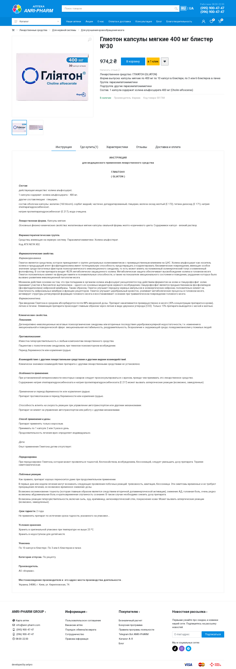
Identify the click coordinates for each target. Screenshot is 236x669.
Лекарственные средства (33, 30)
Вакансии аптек (74, 625)
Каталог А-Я (126, 638)
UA (191, 8)
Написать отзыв (110, 70)
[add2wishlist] (164, 61)
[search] (176, 8)
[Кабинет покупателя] (203, 21)
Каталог (36, 21)
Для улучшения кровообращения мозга (102, 30)
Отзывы (141, 147)
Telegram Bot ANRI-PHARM (133, 634)
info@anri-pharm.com (28, 625)
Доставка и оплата (167, 147)
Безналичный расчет (130, 620)
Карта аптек (22, 620)
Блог (121, 643)
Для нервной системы (64, 30)
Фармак (136, 98)
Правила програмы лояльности (136, 629)
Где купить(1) (89, 147)
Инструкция (64, 147)
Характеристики (117, 147)
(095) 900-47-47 (212, 8)
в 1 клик (153, 61)
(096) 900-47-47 (212, 12)
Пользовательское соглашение (83, 620)
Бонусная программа (130, 625)
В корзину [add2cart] (133, 61)
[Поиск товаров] (117, 8)
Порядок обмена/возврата (80, 629)
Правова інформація (76, 638)
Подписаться (213, 634)
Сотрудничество (74, 634)
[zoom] (89, 39)
